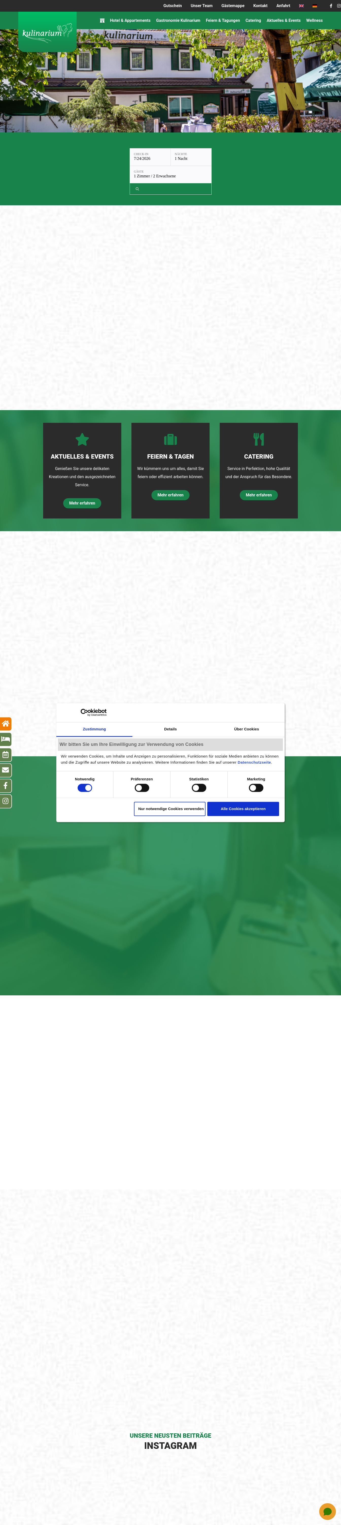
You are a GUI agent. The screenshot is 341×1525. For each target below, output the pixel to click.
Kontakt (260, 5)
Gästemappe (233, 5)
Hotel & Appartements (130, 20)
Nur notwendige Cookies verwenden (171, 809)
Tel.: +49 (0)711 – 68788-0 (179, 1498)
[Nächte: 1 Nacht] (155, 157)
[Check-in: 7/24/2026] (114, 157)
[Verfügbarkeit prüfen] (236, 157)
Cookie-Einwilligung (207, 1509)
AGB (148, 1509)
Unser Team (202, 5)
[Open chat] (327, 1511)
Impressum (126, 1509)
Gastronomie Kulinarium (178, 20)
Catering (253, 20)
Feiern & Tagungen (223, 20)
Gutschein (172, 5)
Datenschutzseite (254, 762)
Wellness (314, 20)
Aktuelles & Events (284, 20)
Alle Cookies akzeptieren (243, 809)
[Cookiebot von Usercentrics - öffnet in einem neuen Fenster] (84, 712)
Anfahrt (283, 5)
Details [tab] (170, 729)
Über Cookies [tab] (246, 729)
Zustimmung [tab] (94, 729)
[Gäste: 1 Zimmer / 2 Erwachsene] (201, 157)
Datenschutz (171, 1509)
